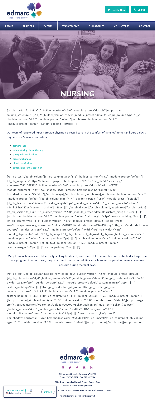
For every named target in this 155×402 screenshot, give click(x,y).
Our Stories (86, 390)
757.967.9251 (72, 377)
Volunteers (98, 390)
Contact (108, 390)
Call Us (139, 9)
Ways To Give (73, 390)
